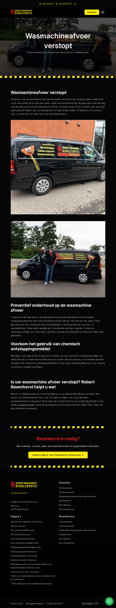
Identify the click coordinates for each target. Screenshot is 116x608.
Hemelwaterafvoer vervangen (24, 556)
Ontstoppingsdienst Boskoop (23, 551)
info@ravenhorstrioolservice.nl (24, 502)
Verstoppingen (65, 488)
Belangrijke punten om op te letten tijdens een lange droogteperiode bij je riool (31, 566)
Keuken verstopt (18, 526)
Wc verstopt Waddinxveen (22, 530)
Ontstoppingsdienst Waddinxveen (26, 547)
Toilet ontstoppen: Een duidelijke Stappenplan (31, 583)
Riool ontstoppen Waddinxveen (25, 543)
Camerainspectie (66, 492)
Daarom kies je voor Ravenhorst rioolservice (58, 455)
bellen (91, 12)
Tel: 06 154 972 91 (19, 493)
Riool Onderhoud (66, 509)
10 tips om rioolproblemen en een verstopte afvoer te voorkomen (33, 577)
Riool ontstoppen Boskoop (22, 539)
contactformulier (26, 404)
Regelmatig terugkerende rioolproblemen (77, 496)
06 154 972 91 (65, 4)
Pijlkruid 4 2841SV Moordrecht (19, 507)
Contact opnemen (54, 603)
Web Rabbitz (87, 603)
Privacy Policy (17, 603)
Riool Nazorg (65, 505)
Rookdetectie (65, 501)
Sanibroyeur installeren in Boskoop (26, 522)
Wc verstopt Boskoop (20, 534)
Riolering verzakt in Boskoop (23, 560)
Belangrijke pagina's (35, 603)
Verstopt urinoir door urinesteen (25, 572)
